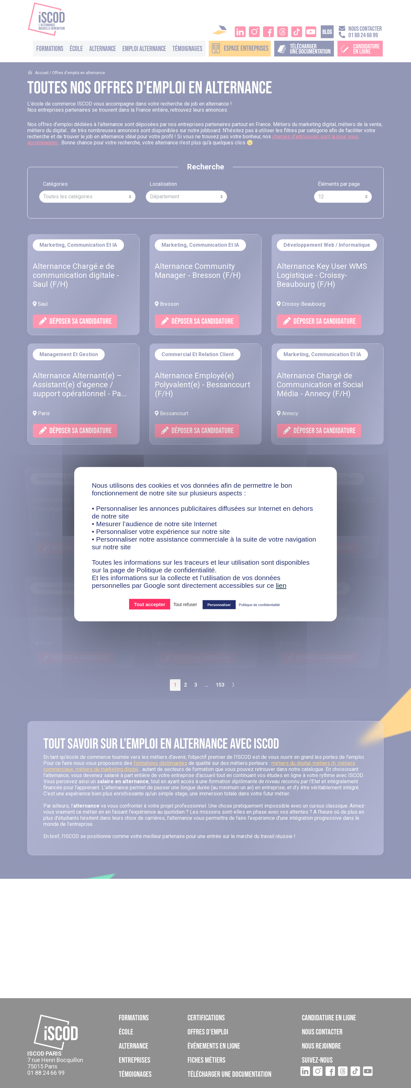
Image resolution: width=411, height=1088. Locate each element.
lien (281, 585)
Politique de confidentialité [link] (259, 604)
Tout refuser (185, 604)
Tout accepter (149, 604)
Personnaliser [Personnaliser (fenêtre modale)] (219, 604)
